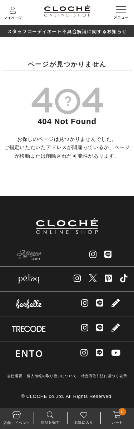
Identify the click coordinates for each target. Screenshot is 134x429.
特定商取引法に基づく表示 (104, 376)
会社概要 (15, 376)
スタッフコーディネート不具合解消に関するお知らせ (67, 31)
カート (117, 416)
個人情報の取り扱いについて (51, 376)
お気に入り (84, 416)
